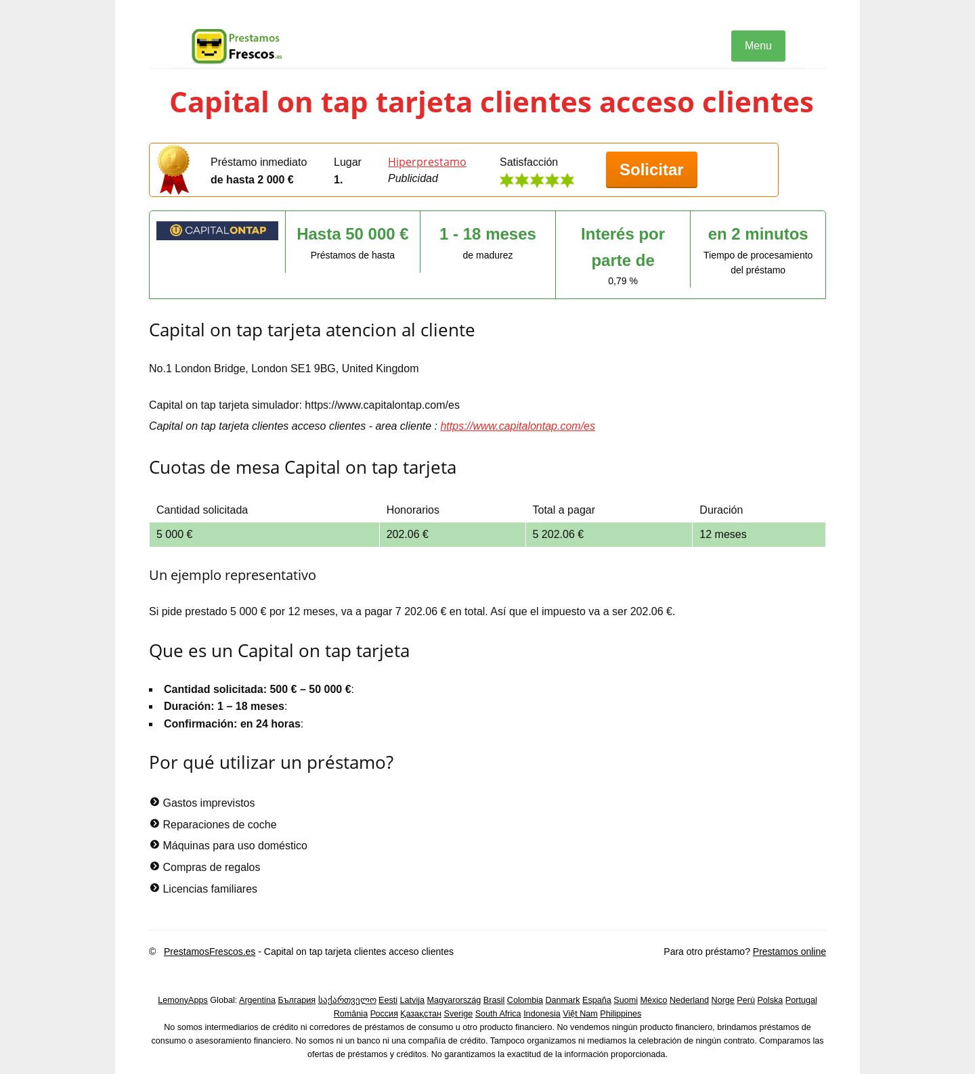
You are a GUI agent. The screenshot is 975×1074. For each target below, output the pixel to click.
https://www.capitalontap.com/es (517, 426)
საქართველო (347, 1000)
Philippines (620, 1014)
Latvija (412, 1000)
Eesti (387, 1000)
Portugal (801, 1000)
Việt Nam (580, 1014)
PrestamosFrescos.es (209, 951)
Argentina (257, 1000)
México (654, 1000)
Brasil (494, 1000)
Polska (770, 1000)
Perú (746, 1000)
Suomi (625, 1000)
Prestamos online (789, 951)
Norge (723, 1000)
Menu (758, 45)
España (596, 1000)
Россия (384, 1014)
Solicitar (652, 169)
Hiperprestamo (427, 161)
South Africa (498, 1014)
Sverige (458, 1014)
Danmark (563, 1000)
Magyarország (454, 1000)
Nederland (689, 1000)
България (297, 1000)
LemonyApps (183, 1000)
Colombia (525, 1000)
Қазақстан (420, 1014)
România (351, 1014)
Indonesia (542, 1014)
